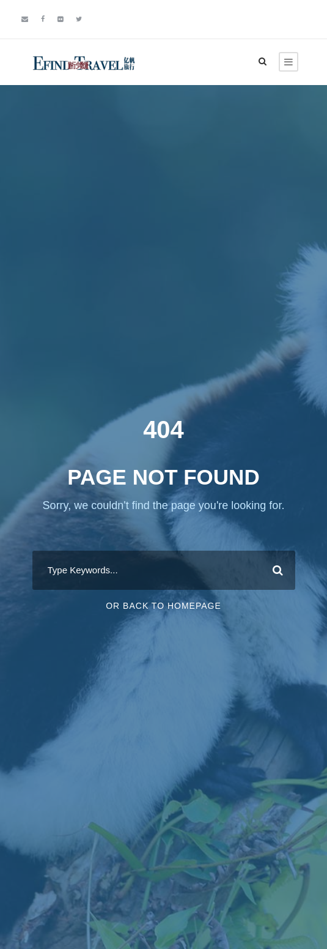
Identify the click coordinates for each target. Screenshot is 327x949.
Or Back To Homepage (163, 606)
